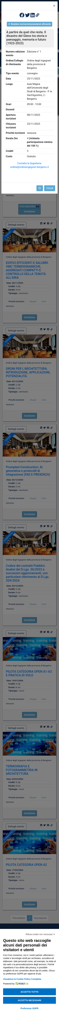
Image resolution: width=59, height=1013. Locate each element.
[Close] (54, 5)
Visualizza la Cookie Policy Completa (22, 979)
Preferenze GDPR (29, 1008)
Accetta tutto (29, 992)
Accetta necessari (29, 1000)
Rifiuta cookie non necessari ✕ (40, 934)
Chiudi (49, 188)
